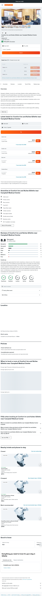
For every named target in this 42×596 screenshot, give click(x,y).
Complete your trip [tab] (7, 560)
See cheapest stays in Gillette (34, 478)
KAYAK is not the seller (21, 583)
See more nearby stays (36, 451)
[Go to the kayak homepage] (9, 5)
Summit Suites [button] (4, 468)
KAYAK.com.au (3, 594)
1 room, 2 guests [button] (6, 49)
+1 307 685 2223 (5, 39)
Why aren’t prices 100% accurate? (21, 588)
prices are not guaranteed (27, 579)
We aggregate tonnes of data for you (21, 585)
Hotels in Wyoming (35, 594)
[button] (40, 1)
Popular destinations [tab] (18, 560)
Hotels (9, 594)
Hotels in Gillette (7, 567)
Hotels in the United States (26, 594)
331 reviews (12, 41)
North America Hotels (16, 594)
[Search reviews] (22, 286)
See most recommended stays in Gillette (32, 505)
